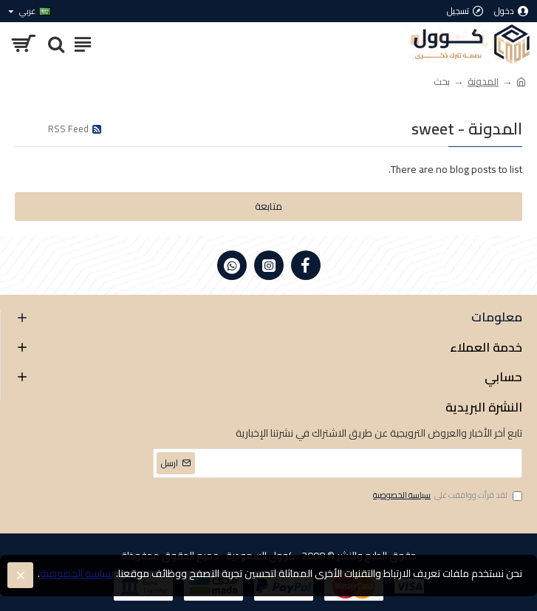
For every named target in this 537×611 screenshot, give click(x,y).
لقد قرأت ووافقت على (446, 495)
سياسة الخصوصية (77, 573)
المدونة (483, 82)
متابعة (268, 206)
